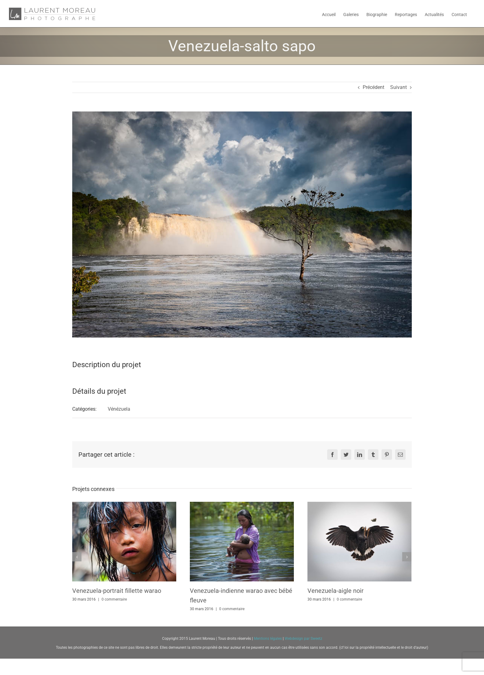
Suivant (398, 87)
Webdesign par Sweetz (303, 638)
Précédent (373, 87)
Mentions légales (268, 638)
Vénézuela (119, 409)
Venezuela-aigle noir (335, 590)
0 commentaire (114, 599)
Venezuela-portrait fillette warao (116, 590)
